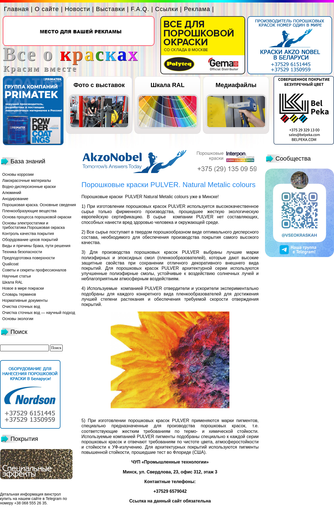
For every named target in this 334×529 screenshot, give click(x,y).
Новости (77, 9)
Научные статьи (16, 276)
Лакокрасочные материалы (26, 180)
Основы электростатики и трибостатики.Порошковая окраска (33, 225)
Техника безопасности (22, 252)
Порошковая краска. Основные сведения (39, 205)
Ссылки (166, 9)
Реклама (197, 9)
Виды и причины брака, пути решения (36, 245)
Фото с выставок (98, 85)
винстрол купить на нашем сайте (30, 496)
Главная (16, 9)
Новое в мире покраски (23, 288)
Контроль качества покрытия (28, 233)
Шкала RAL (168, 85)
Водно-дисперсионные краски (29, 186)
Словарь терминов (19, 294)
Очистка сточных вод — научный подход (38, 312)
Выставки (110, 9)
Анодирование (15, 199)
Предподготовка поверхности (28, 258)
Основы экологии (17, 318)
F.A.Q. (140, 9)
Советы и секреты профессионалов (34, 270)
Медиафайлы (236, 85)
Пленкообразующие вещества (29, 211)
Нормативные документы (25, 300)
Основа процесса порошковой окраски (36, 217)
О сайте (47, 9)
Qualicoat (10, 264)
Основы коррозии (18, 174)
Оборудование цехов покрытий (30, 239)
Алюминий (11, 192)
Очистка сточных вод (21, 306)
